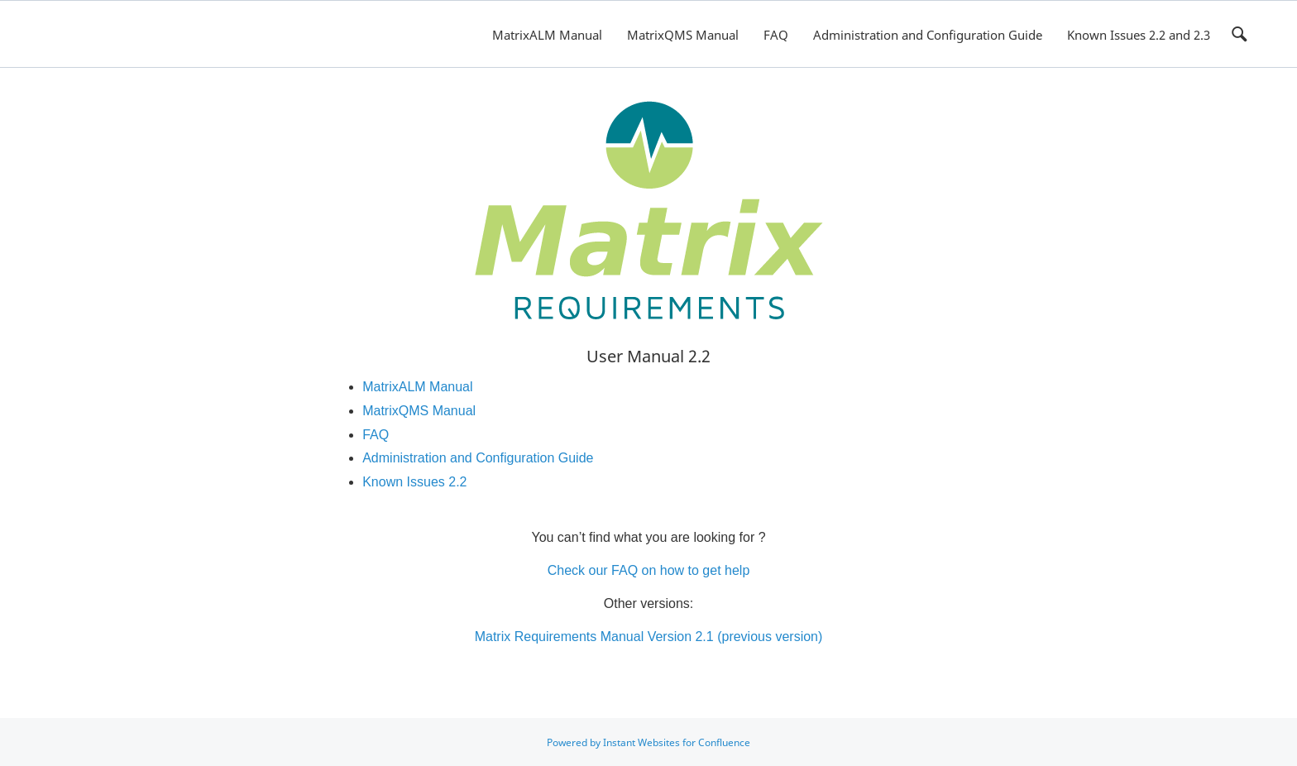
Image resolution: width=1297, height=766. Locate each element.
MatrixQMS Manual (683, 34)
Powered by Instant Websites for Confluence (648, 742)
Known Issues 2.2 (414, 482)
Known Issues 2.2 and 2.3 (1138, 34)
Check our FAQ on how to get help (649, 570)
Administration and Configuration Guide (927, 34)
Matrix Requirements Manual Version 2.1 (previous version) (649, 637)
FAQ (775, 34)
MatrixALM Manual (547, 34)
